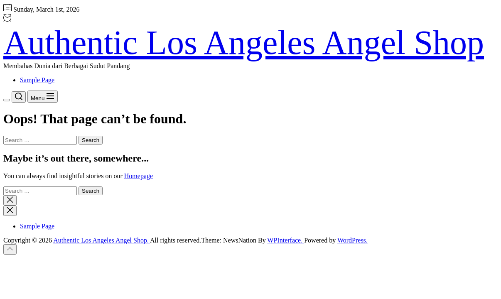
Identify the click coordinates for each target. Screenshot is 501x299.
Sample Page (37, 79)
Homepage (138, 175)
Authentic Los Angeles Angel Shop (243, 42)
